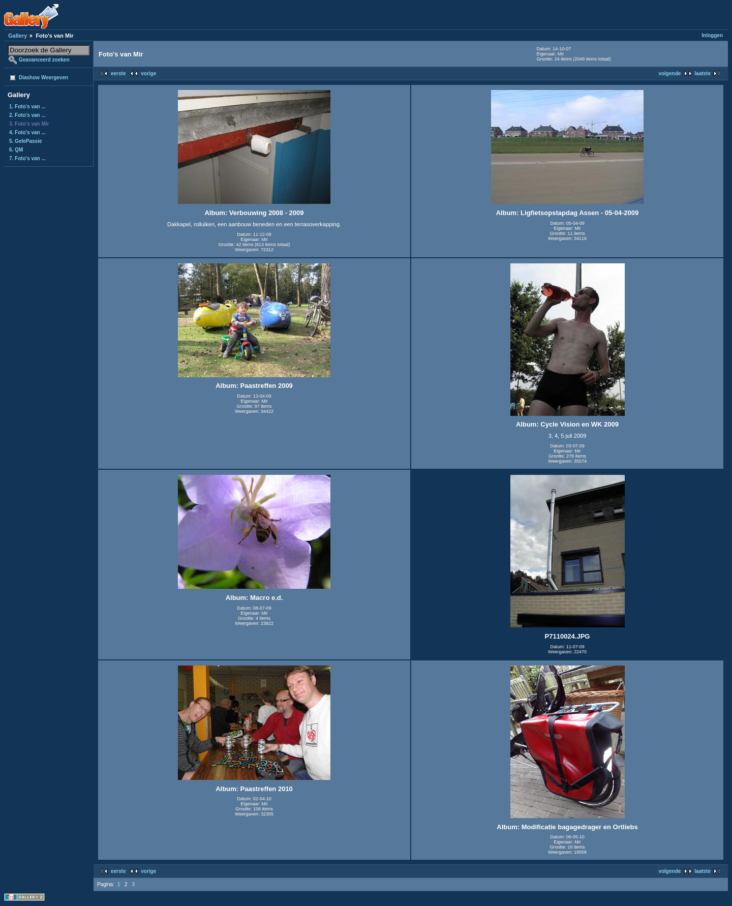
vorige (148, 73)
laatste (702, 73)
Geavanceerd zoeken (44, 60)
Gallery (17, 36)
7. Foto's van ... (27, 158)
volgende (669, 73)
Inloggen (712, 35)
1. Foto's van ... (27, 106)
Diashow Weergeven (43, 77)
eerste (118, 73)
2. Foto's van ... (27, 115)
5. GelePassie (25, 141)
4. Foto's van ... (27, 132)
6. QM (16, 150)
